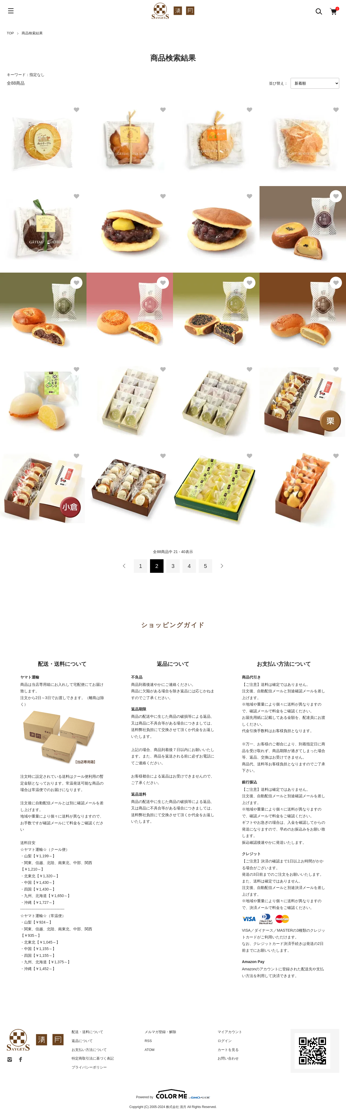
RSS (148, 1041)
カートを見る (228, 1050)
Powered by (173, 1094)
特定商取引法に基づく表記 (93, 1058)
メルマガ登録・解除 (160, 1032)
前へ (124, 566)
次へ (221, 566)
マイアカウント (230, 1032)
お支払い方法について (89, 1050)
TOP (10, 33)
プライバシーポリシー (89, 1067)
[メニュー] (11, 11)
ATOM (149, 1050)
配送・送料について (87, 1032)
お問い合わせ (228, 1058)
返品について (82, 1041)
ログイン (225, 1041)
